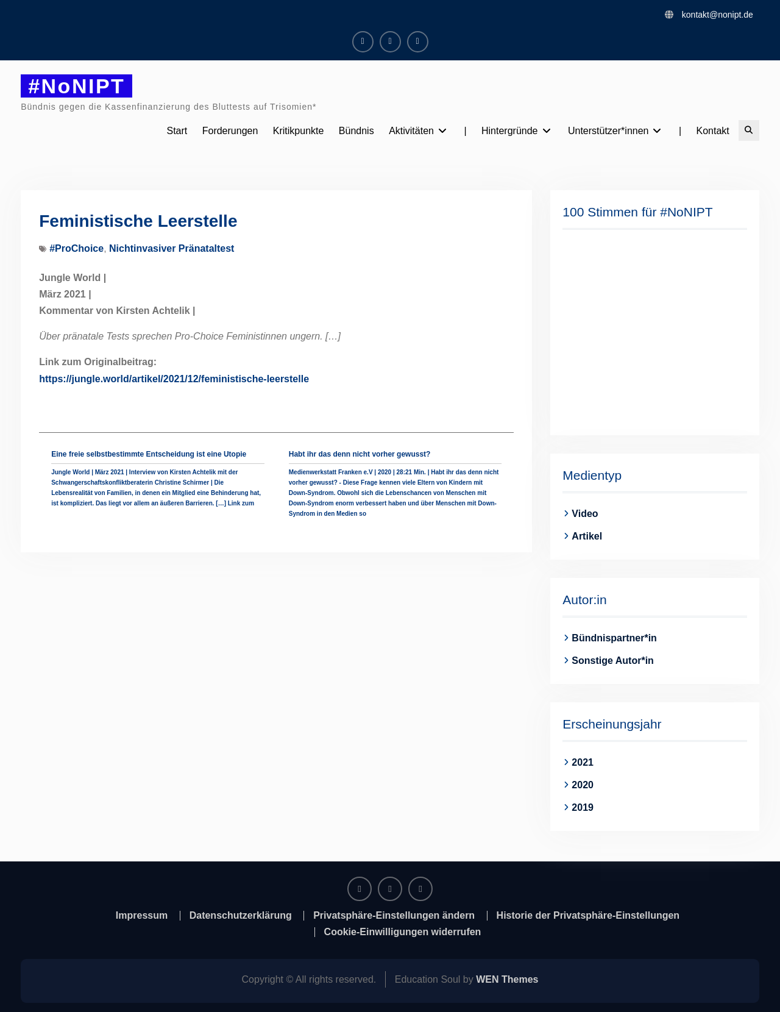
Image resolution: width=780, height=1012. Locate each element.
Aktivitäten (411, 131)
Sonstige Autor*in (613, 660)
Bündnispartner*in (614, 638)
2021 (583, 762)
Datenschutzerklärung (241, 916)
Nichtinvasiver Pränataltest (171, 248)
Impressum (142, 916)
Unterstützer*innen (608, 131)
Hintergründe (509, 131)
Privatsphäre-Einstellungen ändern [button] (394, 916)
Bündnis (356, 131)
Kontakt (713, 131)
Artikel (587, 536)
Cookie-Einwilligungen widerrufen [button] (402, 932)
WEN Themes (507, 979)
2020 (583, 785)
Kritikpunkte (298, 131)
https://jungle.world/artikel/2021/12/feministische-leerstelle (174, 379)
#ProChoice (76, 248)
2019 (583, 807)
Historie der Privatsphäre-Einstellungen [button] (588, 916)
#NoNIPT (76, 86)
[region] (654, 331)
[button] (581, 331)
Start (176, 131)
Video (585, 513)
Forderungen (230, 131)
